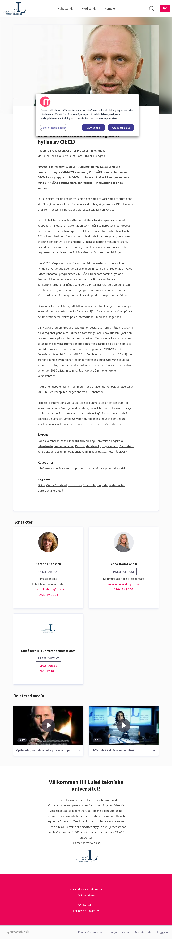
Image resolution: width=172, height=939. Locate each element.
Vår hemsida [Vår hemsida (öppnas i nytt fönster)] (86, 905)
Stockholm (89, 485)
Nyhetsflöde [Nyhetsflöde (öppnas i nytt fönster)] (143, 932)
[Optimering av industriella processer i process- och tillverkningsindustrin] (48, 725)
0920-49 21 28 (48, 595)
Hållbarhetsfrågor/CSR (112, 451)
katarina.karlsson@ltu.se (48, 589)
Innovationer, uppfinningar (80, 451)
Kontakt (109, 8)
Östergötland (46, 490)
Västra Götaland (56, 485)
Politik (42, 441)
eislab (124, 468)
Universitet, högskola (109, 441)
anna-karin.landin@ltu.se (124, 584)
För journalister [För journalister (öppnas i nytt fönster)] (119, 932)
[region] (87, 115)
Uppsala (102, 485)
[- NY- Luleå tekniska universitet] (124, 725)
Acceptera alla (121, 127)
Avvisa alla (93, 127)
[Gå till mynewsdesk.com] (17, 932)
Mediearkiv (88, 8)
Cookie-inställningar (53, 127)
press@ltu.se (48, 665)
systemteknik (111, 468)
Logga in (162, 932)
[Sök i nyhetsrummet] (151, 8)
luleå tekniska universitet (54, 468)
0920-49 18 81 (48, 671)
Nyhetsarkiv (65, 8)
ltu (72, 468)
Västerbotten (117, 485)
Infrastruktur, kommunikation (56, 446)
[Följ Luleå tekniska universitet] (165, 8)
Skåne (41, 485)
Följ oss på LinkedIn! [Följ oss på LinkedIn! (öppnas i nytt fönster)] (86, 911)
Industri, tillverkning (82, 441)
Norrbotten (75, 485)
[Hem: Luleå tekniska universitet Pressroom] (15, 8)
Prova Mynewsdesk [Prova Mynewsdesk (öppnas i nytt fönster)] (91, 932)
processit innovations (88, 468)
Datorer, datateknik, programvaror (96, 446)
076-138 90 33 (123, 589)
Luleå (59, 490)
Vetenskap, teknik (57, 441)
